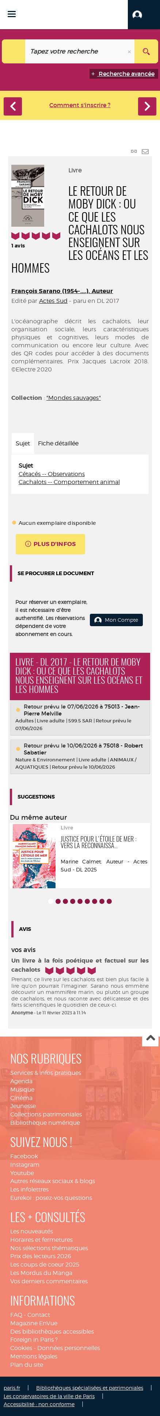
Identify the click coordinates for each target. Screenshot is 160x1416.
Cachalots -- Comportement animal (69, 482)
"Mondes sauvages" (73, 397)
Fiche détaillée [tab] (58, 443)
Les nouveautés (31, 1231)
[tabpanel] (80, 474)
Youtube (22, 1173)
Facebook (24, 1156)
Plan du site (26, 1364)
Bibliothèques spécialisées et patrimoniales (89, 1388)
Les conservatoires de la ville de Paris (49, 1396)
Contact (38, 1314)
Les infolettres (29, 1189)
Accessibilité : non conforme (39, 1404)
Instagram (24, 1164)
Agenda (21, 1081)
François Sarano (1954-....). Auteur (62, 291)
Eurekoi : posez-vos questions (51, 1197)
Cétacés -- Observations (52, 474)
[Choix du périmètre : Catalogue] (14, 51)
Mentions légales (33, 1356)
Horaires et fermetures (41, 1239)
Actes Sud (53, 300)
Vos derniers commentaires (49, 1281)
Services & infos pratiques (45, 1072)
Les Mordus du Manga (41, 1272)
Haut (150, 1038)
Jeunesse (23, 1106)
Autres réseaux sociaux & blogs (52, 1181)
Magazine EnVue (33, 1323)
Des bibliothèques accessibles (52, 1331)
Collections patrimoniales (46, 1114)
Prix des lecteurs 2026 (40, 1256)
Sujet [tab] (23, 443)
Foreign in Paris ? (34, 1339)
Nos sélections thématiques (49, 1248)
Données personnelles (68, 1348)
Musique (22, 1089)
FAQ (16, 1314)
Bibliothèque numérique (45, 1122)
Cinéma (21, 1098)
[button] (144, 14)
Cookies (21, 1348)
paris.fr (12, 1388)
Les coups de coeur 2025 (44, 1264)
